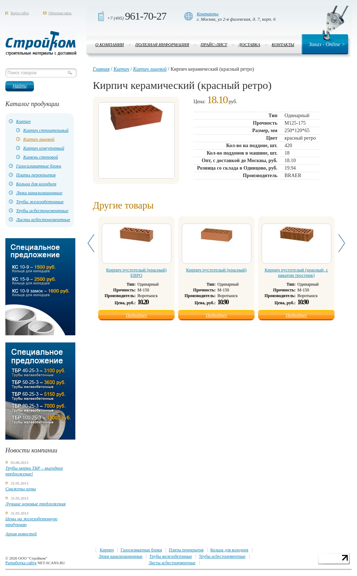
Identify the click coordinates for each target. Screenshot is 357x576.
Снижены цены (20, 488)
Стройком (41, 43)
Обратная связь (60, 13)
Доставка (249, 44)
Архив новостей (21, 533)
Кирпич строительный (46, 130)
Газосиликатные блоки (38, 166)
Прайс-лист (214, 44)
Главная (101, 69)
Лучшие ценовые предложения (35, 503)
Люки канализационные (39, 192)
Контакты (207, 13)
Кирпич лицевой (38, 139)
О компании (109, 44)
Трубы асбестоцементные (42, 210)
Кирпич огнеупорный (43, 148)
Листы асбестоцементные (43, 219)
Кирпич (23, 121)
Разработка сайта (20, 562)
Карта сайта (20, 13)
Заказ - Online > (327, 44)
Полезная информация (162, 44)
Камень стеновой (40, 157)
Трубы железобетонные (40, 201)
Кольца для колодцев (36, 183)
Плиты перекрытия (36, 174)
